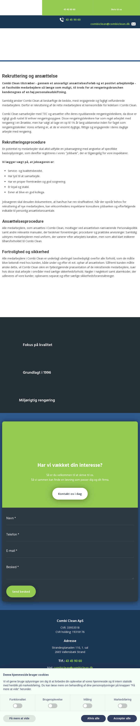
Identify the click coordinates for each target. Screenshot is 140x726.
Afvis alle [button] (93, 718)
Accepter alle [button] (122, 718)
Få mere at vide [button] (19, 718)
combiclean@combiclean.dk (110, 24)
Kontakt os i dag (70, 494)
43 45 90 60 (73, 19)
